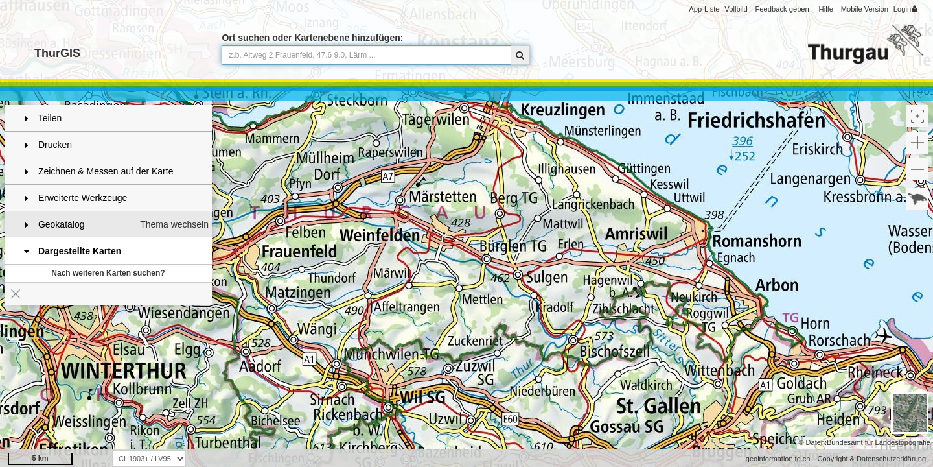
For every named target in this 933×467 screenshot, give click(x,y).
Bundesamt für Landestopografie (878, 442)
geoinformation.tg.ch (778, 458)
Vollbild (735, 9)
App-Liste (704, 9)
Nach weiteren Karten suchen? (108, 273)
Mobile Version (864, 9)
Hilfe (826, 9)
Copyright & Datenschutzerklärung (871, 458)
